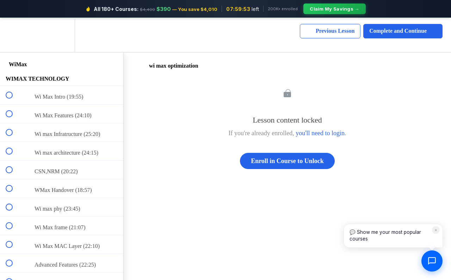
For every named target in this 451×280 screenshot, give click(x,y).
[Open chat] (432, 261)
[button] (13, 34)
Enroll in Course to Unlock (287, 159)
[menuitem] (62, 34)
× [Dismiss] (435, 229)
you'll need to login (320, 132)
